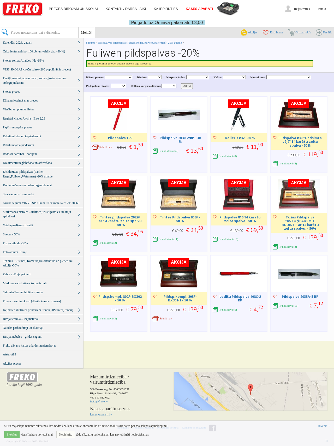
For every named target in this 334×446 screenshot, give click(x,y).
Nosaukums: (258, 77)
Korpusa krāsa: (176, 77)
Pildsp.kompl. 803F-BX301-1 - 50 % (180, 298)
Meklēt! (86, 32)
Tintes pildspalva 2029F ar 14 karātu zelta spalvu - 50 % (120, 221)
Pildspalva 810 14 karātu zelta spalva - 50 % (240, 219)
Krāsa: (218, 77)
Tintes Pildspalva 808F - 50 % (180, 219)
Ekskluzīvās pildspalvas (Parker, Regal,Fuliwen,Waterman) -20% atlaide (140, 42)
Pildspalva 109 (120, 137)
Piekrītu (12, 434)
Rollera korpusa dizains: (146, 85)
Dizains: (142, 77)
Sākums (90, 42)
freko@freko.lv (99, 401)
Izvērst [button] (324, 426)
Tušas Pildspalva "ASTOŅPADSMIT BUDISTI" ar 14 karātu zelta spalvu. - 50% (300, 223)
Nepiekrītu (65, 434)
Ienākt (322, 9)
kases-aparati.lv (101, 414)
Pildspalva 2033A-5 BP (300, 296)
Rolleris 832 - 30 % (240, 137)
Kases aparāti (199, 9)
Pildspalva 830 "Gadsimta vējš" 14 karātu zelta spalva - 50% (300, 141)
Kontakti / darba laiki (126, 9)
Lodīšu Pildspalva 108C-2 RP (240, 298)
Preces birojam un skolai (73, 9)
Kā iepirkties (166, 9)
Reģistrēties (302, 9)
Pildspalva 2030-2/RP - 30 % (180, 139)
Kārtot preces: (95, 77)
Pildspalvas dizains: (98, 85)
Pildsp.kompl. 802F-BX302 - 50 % (120, 298)
